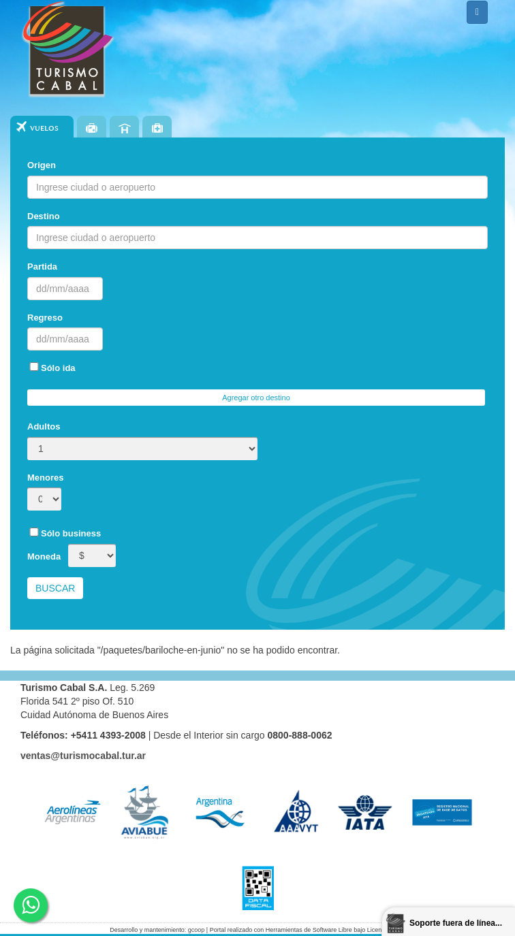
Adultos (43, 426)
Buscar (55, 588)
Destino (43, 216)
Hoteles (124, 128)
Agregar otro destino (256, 397)
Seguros (157, 128)
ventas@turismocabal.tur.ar (83, 755)
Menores (45, 477)
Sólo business (64, 533)
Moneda (44, 556)
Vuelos (44, 128)
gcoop (196, 929)
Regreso (45, 317)
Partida (42, 266)
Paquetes (91, 128)
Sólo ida (51, 367)
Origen (41, 165)
